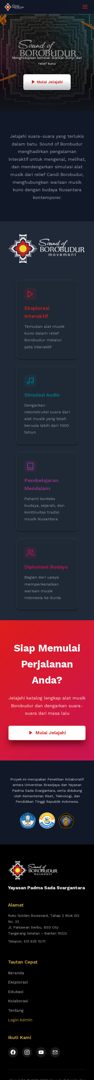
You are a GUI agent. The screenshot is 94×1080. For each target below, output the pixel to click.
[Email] (55, 1052)
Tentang (16, 1010)
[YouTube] (41, 1052)
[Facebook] (13, 1052)
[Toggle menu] (85, 7)
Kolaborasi (18, 1000)
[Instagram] (27, 1052)
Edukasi (15, 991)
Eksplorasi (18, 982)
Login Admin (20, 1020)
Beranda (16, 972)
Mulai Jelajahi (47, 732)
